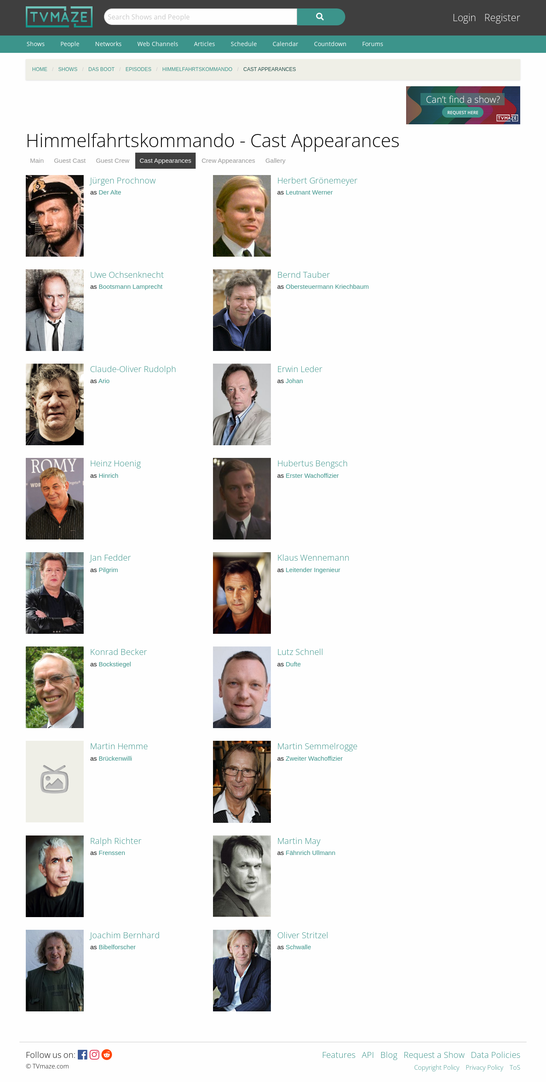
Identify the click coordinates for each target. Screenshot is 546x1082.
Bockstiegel (115, 664)
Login (464, 17)
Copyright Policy (436, 1067)
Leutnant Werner (309, 192)
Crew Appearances (228, 160)
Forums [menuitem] (372, 44)
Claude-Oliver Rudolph (133, 369)
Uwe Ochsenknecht (127, 274)
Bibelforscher (117, 947)
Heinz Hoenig (115, 463)
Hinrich (109, 475)
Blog (388, 1055)
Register (502, 17)
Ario (104, 380)
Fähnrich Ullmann (311, 852)
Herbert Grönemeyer (317, 180)
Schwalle (298, 947)
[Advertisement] (209, 105)
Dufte (293, 664)
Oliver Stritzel (302, 935)
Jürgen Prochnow (123, 180)
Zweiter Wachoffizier (314, 758)
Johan (294, 380)
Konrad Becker (118, 651)
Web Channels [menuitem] (157, 44)
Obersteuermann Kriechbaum (327, 286)
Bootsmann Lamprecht (131, 286)
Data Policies (495, 1055)
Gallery (275, 160)
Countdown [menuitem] (330, 44)
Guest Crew (112, 160)
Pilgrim (108, 569)
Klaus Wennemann (313, 557)
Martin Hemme (119, 746)
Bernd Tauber (303, 274)
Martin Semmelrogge (317, 746)
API (368, 1055)
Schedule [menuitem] (244, 44)
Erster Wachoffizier (312, 475)
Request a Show (434, 1055)
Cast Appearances (165, 160)
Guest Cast (70, 160)
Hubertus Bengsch (312, 463)
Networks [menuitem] (108, 44)
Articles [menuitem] (204, 44)
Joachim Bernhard (125, 935)
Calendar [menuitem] (285, 44)
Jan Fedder (110, 557)
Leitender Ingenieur (313, 569)
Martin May (298, 840)
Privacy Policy (484, 1067)
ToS (515, 1067)
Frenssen (112, 852)
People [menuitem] (69, 44)
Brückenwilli (115, 758)
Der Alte (110, 192)
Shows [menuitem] (36, 44)
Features (338, 1055)
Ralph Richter (116, 840)
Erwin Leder (299, 369)
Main (37, 160)
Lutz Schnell (300, 651)
